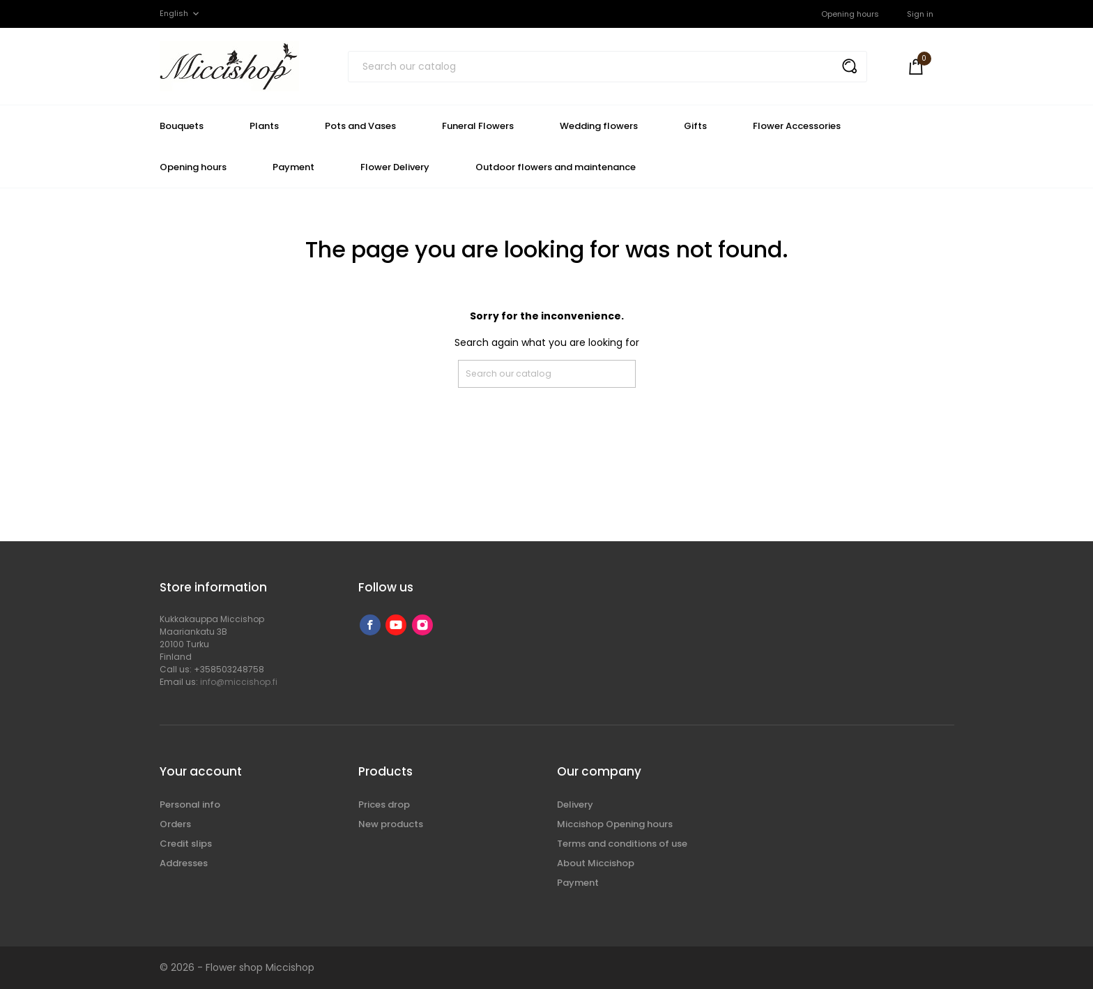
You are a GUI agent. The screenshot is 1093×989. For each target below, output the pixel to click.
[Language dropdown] (180, 14)
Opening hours (850, 14)
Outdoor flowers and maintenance (555, 167)
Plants (264, 126)
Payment (293, 167)
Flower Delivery (394, 167)
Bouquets (182, 126)
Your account (201, 771)
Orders (175, 824)
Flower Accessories (797, 126)
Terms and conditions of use (622, 843)
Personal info (190, 804)
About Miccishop (595, 863)
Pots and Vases (360, 126)
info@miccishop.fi (238, 682)
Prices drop (384, 804)
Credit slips (186, 843)
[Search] (607, 66)
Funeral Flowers (478, 126)
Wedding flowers (599, 126)
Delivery (575, 804)
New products (390, 824)
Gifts (695, 126)
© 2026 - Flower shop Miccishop (237, 967)
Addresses (184, 863)
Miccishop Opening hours (615, 824)
